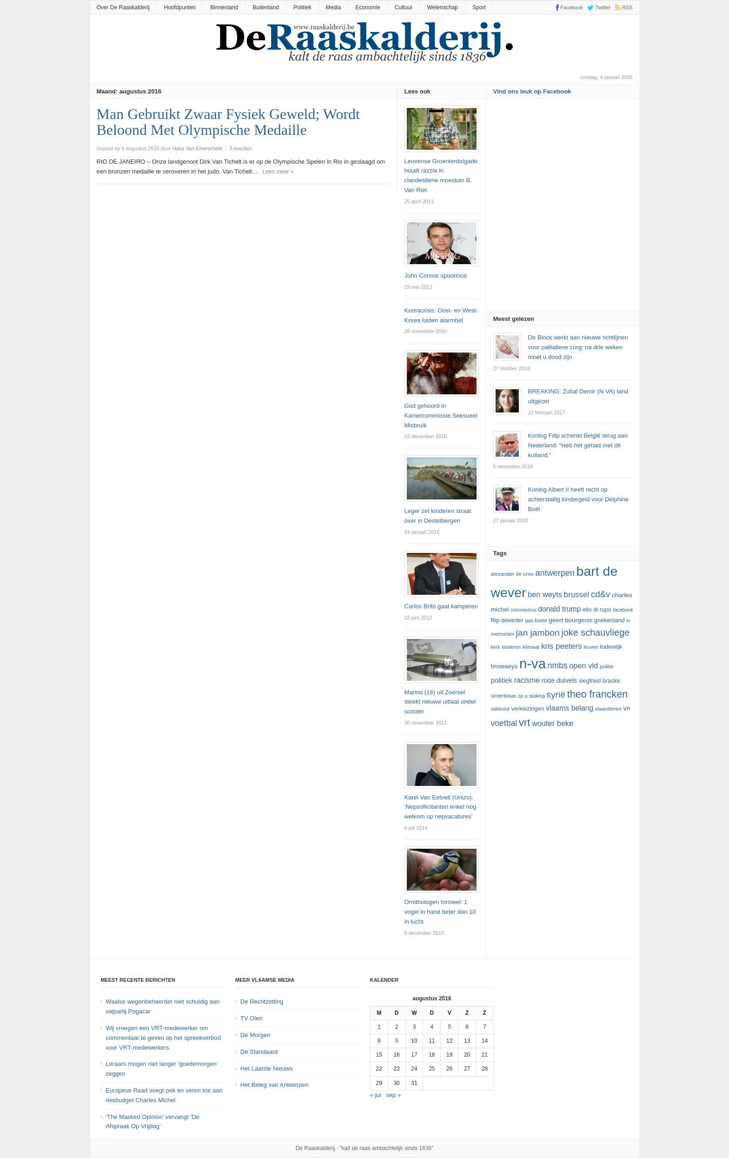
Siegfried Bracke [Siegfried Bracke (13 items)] (599, 681)
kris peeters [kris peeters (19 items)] (561, 646)
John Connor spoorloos (435, 275)
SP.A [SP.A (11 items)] (522, 696)
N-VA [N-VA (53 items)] (532, 663)
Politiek (302, 7)
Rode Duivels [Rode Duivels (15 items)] (559, 680)
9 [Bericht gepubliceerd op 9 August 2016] (396, 1041)
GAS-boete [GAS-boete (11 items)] (536, 620)
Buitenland (265, 7)
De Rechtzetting (262, 1001)
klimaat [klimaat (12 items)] (531, 647)
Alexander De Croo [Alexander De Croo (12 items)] (512, 574)
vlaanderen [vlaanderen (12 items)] (608, 709)
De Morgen (255, 1035)
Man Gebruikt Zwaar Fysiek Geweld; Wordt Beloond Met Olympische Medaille (228, 122)
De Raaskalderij (315, 1148)
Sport (479, 7)
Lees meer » (278, 171)
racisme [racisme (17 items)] (527, 680)
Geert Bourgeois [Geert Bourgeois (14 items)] (571, 620)
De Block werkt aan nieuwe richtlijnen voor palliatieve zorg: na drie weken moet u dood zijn (578, 347)
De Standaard (259, 1051)
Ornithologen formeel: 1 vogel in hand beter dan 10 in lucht (440, 911)
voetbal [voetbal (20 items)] (504, 723)
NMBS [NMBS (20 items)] (558, 665)
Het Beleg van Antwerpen (274, 1084)
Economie (367, 7)
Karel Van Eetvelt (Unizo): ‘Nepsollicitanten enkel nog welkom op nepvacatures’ (440, 807)
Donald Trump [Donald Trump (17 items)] (559, 609)
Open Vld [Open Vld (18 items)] (583, 665)
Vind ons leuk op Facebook (532, 91)
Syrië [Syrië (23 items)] (555, 694)
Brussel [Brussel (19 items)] (577, 594)
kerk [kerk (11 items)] (495, 647)
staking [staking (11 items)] (537, 696)
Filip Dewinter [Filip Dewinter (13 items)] (507, 620)
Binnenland (224, 7)
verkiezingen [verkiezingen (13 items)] (527, 708)
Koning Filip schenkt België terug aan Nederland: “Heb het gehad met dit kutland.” (578, 445)
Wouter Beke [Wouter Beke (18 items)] (552, 723)
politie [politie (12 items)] (607, 666)
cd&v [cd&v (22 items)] (600, 594)
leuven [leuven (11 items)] (590, 647)
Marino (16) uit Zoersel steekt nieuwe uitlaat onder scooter (440, 702)
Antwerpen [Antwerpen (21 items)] (555, 573)
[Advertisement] (563, 208)
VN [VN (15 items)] (626, 708)
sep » (393, 1094)
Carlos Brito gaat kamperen (441, 606)
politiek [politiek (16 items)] (502, 680)
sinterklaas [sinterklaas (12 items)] (504, 696)
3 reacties (240, 148)
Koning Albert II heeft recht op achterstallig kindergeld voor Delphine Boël (578, 499)
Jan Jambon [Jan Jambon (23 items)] (537, 633)
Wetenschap (442, 7)
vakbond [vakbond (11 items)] (500, 709)
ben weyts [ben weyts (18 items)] (545, 594)
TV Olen (251, 1018)
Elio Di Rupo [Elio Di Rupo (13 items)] (597, 609)
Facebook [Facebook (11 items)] (623, 609)
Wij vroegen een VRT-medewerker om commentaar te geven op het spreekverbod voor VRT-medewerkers (163, 1038)
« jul (375, 1094)
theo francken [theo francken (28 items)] (597, 694)
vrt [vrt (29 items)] (524, 722)
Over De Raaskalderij (123, 7)
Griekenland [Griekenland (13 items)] (609, 620)
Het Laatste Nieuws (266, 1068)
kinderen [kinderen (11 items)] (511, 647)
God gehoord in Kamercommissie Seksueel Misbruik (440, 415)
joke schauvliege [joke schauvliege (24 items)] (595, 632)
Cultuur (404, 7)
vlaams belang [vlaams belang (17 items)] (569, 708)
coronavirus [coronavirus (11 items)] (523, 609)
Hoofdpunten (180, 7)
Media (333, 7)
